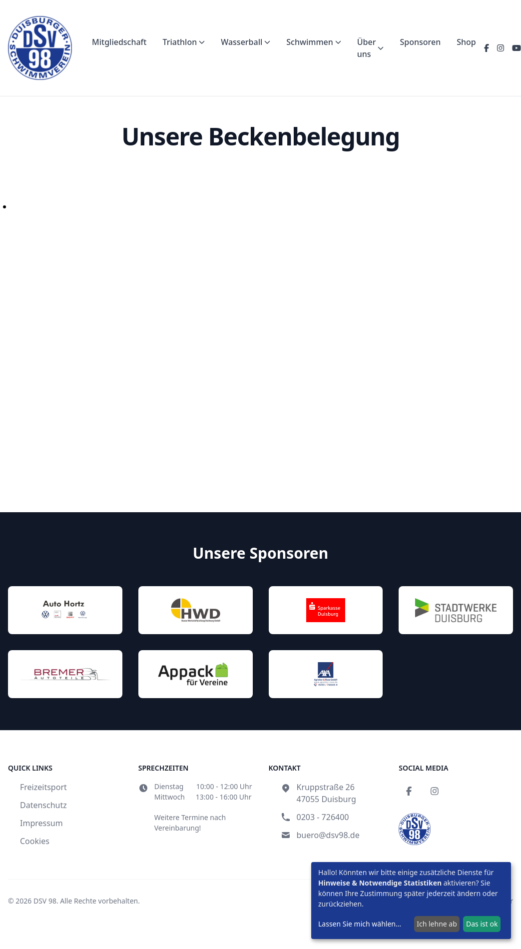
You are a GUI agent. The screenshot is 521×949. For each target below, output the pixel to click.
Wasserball (245, 41)
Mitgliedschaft (119, 41)
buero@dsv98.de (328, 835)
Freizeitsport (43, 787)
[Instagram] (500, 48)
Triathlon (183, 41)
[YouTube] (516, 48)
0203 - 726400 (323, 817)
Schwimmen (313, 41)
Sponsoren (420, 41)
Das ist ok (482, 924)
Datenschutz (43, 805)
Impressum (41, 823)
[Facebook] (486, 48)
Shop (466, 41)
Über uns (370, 47)
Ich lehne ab (437, 924)
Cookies (34, 841)
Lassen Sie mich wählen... (359, 924)
